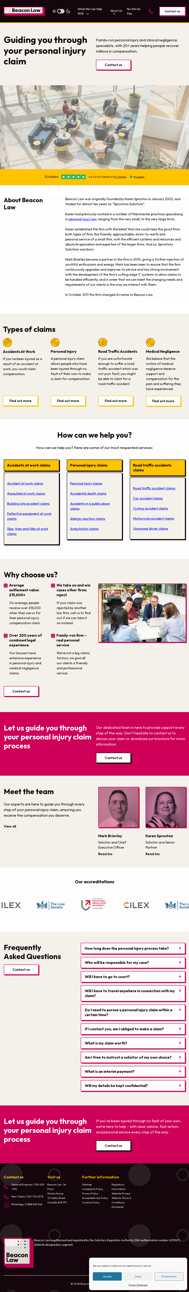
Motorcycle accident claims (153, 518)
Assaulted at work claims (26, 493)
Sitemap (87, 1184)
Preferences (169, 1276)
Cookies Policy (91, 1202)
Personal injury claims (86, 483)
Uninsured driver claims (150, 528)
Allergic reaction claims (87, 519)
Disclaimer (118, 1207)
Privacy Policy (90, 1193)
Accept (107, 1276)
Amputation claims (84, 529)
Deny (138, 1276)
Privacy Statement (138, 1285)
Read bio (105, 854)
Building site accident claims (28, 503)
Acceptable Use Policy (95, 1198)
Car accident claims (148, 498)
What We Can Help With (90, 11)
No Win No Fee (134, 11)
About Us (116, 10)
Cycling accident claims (150, 508)
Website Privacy (121, 1193)
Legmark (67, 1244)
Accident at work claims (25, 483)
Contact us (172, 11)
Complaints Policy (92, 1189)
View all (10, 826)
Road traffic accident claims (154, 488)
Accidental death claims (88, 493)
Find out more (21, 401)
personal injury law (83, 219)
